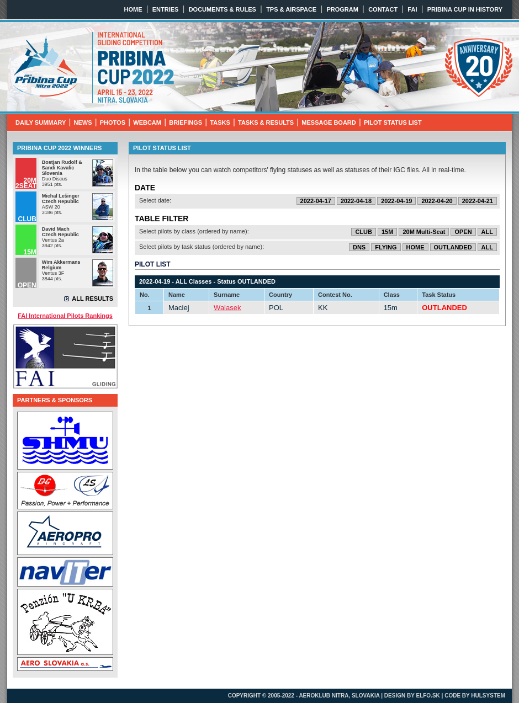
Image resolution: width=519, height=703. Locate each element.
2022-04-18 (356, 201)
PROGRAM (342, 9)
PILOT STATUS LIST (393, 122)
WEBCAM (147, 122)
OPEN (463, 231)
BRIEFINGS (185, 122)
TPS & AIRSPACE (291, 9)
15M (387, 231)
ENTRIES (165, 9)
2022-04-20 (436, 201)
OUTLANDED (453, 247)
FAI (412, 9)
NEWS (83, 122)
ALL (487, 231)
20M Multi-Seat (424, 231)
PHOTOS (112, 122)
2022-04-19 (396, 201)
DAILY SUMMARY (40, 122)
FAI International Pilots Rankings (65, 315)
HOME (133, 9)
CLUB (363, 231)
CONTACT (383, 9)
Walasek (227, 307)
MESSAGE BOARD (328, 122)
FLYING (385, 247)
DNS (359, 247)
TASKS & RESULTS (266, 122)
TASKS (220, 122)
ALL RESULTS (92, 298)
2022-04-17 (315, 201)
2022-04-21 (477, 201)
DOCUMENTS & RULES (222, 9)
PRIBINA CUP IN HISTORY (464, 9)
